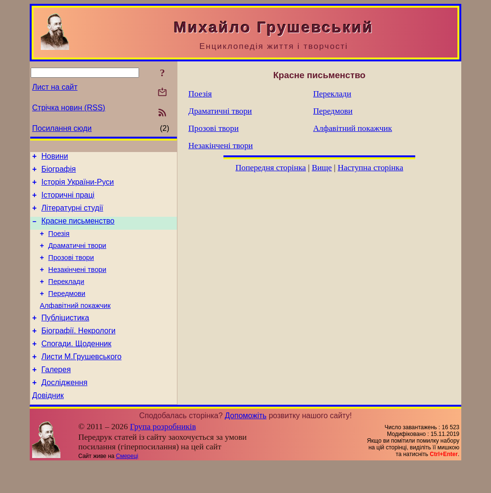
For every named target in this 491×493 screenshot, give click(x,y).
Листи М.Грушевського (81, 381)
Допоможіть (246, 444)
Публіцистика (65, 338)
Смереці (127, 484)
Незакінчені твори (77, 284)
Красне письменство (78, 229)
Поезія (59, 243)
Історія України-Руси (77, 186)
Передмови (66, 311)
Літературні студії (72, 215)
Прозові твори (71, 270)
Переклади (66, 297)
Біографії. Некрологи (78, 352)
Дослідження (64, 410)
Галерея (55, 395)
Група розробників (163, 455)
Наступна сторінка (370, 167)
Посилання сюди (62, 128)
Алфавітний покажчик (75, 324)
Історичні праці (67, 201)
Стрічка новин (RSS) (68, 108)
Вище (322, 167)
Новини (54, 157)
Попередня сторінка (270, 167)
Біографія (58, 172)
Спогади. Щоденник (76, 367)
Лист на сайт (55, 87)
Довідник (48, 424)
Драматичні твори (77, 257)
